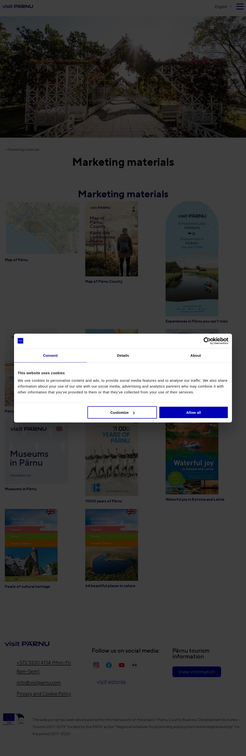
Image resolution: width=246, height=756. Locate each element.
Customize (122, 412)
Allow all (193, 412)
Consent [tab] (50, 355)
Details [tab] (123, 355)
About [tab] (195, 355)
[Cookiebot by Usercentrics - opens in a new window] (207, 340)
